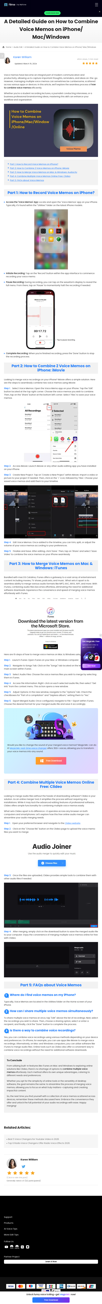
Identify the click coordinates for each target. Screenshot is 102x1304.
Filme (12, 4)
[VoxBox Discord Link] (11, 1246)
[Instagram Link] (27, 1246)
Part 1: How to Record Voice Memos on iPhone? (34, 164)
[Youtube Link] (6, 1246)
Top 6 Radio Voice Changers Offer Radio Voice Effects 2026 (39, 1143)
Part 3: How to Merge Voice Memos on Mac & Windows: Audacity (43, 172)
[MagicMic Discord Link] (17, 1246)
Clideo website (72, 823)
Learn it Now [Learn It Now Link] (51, 1261)
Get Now (91, 665)
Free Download (51, 760)
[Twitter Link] (22, 1246)
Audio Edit (18, 47)
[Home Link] (18, 1206)
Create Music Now (52, 13)
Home (9, 47)
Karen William (22, 57)
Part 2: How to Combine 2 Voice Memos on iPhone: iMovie (39, 168)
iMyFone (23, 4)
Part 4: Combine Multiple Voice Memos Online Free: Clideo (40, 176)
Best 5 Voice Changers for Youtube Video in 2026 (33, 1139)
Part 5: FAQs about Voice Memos (27, 180)
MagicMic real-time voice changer (28, 748)
